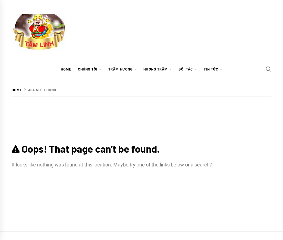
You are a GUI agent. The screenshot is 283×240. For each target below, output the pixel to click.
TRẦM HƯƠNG (120, 69)
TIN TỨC (211, 69)
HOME (66, 69)
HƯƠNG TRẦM (155, 69)
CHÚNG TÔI (88, 69)
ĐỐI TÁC (186, 69)
